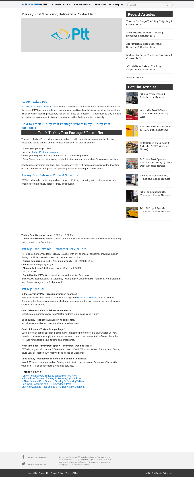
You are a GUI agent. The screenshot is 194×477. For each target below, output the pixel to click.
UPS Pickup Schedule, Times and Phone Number (155, 193)
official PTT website (86, 297)
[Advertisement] (71, 75)
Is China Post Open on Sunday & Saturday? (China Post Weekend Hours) (156, 162)
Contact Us (44, 473)
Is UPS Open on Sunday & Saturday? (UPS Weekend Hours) (155, 146)
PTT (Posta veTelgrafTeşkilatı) (36, 106)
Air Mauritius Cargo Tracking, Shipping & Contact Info (144, 45)
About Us (32, 473)
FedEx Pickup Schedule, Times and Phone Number (155, 177)
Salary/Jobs (116, 4)
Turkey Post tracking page (45, 152)
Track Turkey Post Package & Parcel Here (71, 132)
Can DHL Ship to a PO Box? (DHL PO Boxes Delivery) (155, 128)
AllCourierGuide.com (163, 473)
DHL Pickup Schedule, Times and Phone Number (155, 210)
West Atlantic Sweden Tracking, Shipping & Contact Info (144, 34)
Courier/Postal (61, 4)
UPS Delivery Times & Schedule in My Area (152, 95)
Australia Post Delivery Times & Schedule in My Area (154, 113)
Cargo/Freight (83, 4)
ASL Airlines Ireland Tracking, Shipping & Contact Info (144, 68)
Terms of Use (71, 473)
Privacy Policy (57, 473)
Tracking (100, 4)
